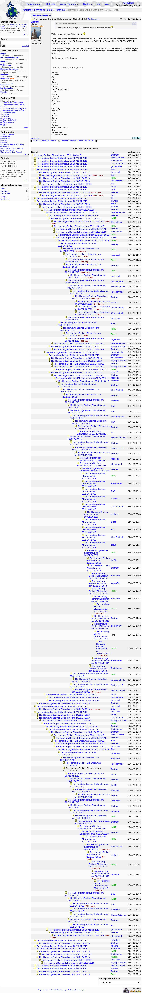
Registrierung (34, 4)
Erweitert (25, 46)
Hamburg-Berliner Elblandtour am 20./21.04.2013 (57, 155)
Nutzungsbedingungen (76, 990)
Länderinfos (7, 118)
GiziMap (6, 116)
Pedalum (3, 142)
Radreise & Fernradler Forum (37, 10)
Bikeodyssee (5, 137)
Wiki (107, 4)
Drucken (136, 138)
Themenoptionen (41, 15)
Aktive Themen (68, 4)
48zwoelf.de (5, 146)
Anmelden (128, 2)
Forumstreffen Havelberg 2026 (14, 109)
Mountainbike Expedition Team (12, 144)
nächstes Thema (88, 141)
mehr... (26, 128)
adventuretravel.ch (7, 150)
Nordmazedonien (9, 112)
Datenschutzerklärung (57, 990)
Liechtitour (4, 140)
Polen (5, 124)
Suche (86, 4)
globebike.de (5, 139)
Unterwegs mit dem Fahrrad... (11, 152)
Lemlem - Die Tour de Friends (11, 148)
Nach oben (35, 138)
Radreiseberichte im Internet (13, 110)
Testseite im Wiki (9, 120)
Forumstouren (8, 122)
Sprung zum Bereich (109, 978)
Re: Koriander (93, 19)
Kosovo (6, 114)
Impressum (42, 990)
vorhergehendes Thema (43, 141)
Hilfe (98, 4)
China (5, 126)
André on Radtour (7, 135)
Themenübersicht (67, 141)
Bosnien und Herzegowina (13, 103)
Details (26, 35)
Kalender (51, 4)
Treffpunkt (60, 10)
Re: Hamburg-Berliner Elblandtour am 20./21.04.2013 (62, 158)
